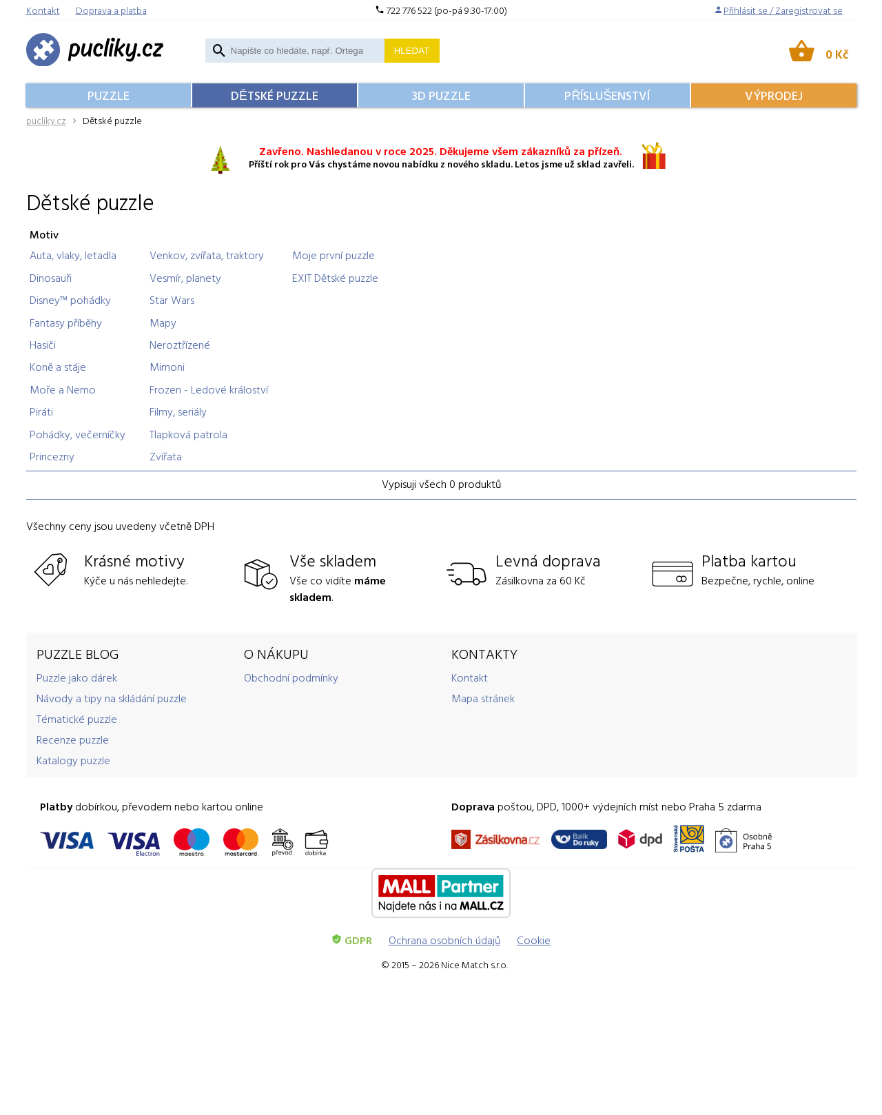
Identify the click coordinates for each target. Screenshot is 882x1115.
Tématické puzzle (77, 718)
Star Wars (172, 299)
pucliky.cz (46, 120)
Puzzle (109, 95)
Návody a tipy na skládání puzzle (112, 698)
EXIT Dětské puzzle (335, 277)
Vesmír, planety (185, 277)
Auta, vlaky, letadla (73, 255)
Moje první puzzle (333, 255)
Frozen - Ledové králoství (209, 389)
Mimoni (167, 366)
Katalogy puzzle (73, 760)
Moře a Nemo (63, 389)
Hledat (412, 50)
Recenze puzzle (73, 739)
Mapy (163, 322)
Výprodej (774, 95)
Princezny (52, 456)
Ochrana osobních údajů (444, 940)
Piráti (41, 411)
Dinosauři (51, 277)
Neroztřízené (180, 344)
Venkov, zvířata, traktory (207, 255)
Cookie (534, 940)
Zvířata (166, 456)
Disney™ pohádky (70, 299)
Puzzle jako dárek (77, 677)
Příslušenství (607, 95)
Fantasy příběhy (66, 322)
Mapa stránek (483, 698)
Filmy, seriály (178, 411)
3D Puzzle (441, 95)
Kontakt (469, 677)
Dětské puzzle (274, 95)
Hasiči (43, 344)
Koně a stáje (58, 366)
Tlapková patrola (188, 434)
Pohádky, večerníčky (77, 434)
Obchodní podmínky (291, 677)
